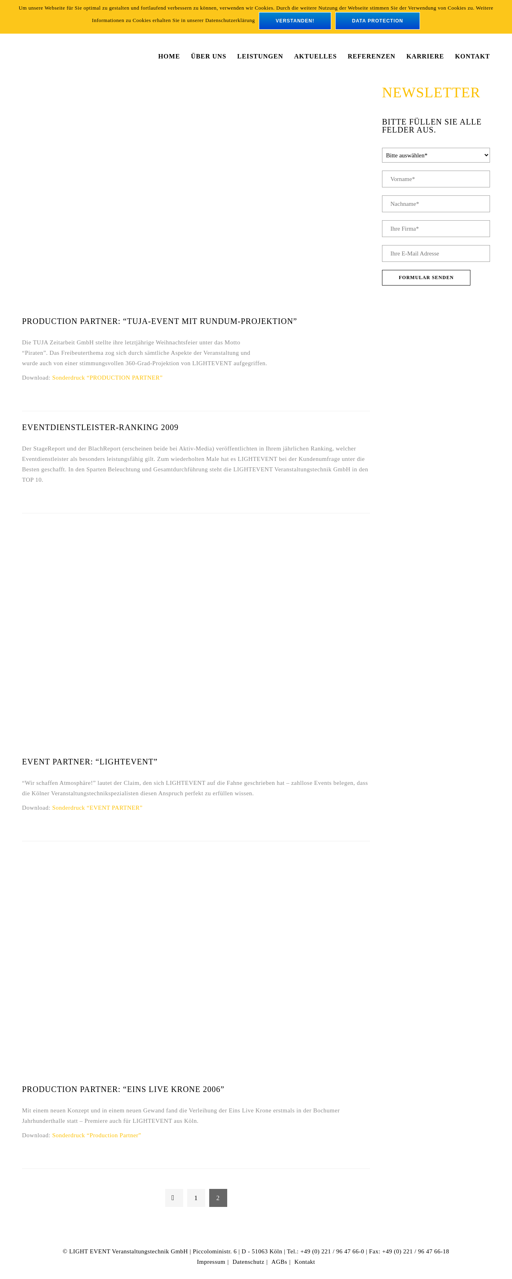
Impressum (211, 1262)
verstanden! (295, 21)
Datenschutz (248, 1262)
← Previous (174, 1198)
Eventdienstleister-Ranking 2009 (100, 427)
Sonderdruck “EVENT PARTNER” (97, 807)
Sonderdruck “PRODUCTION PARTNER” (107, 377)
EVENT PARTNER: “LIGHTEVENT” (90, 761)
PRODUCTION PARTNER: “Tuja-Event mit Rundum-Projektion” (159, 321)
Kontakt (304, 1262)
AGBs (280, 1262)
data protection (377, 21)
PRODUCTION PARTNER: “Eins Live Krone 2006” (123, 1089)
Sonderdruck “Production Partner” (96, 1135)
